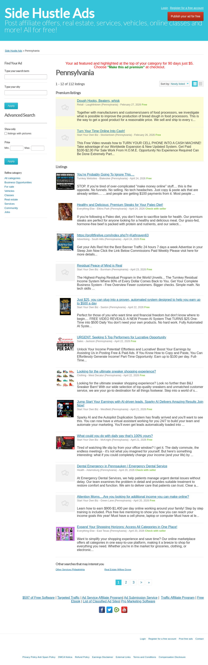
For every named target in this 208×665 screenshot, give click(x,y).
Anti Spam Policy (46, 657)
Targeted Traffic (68, 597)
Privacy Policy (29, 657)
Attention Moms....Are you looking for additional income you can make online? (133, 496)
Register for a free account (187, 8)
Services (9, 203)
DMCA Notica (65, 657)
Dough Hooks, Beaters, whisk (98, 100)
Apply (11, 105)
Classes (9, 195)
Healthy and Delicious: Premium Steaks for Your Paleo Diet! (120, 204)
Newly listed (178, 83)
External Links (123, 657)
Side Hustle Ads (49, 13)
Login (164, 8)
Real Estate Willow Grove (117, 569)
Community (11, 208)
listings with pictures (19, 133)
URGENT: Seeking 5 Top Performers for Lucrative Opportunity (121, 337)
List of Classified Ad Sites (101, 601)
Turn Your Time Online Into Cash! (101, 131)
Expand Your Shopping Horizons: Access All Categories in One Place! (127, 527)
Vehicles (9, 190)
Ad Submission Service (141, 597)
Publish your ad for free (185, 16)
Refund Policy (82, 657)
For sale (9, 186)
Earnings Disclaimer (102, 657)
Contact (199, 638)
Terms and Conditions (144, 657)
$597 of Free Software (39, 597)
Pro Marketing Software (138, 601)
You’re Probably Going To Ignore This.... (105, 174)
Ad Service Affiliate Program (102, 597)
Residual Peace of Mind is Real (99, 265)
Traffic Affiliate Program (177, 597)
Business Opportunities (18, 182)
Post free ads (186, 638)
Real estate (11, 199)
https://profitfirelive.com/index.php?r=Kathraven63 (113, 235)
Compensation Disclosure (172, 657)
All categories (12, 178)
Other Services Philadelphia (70, 569)
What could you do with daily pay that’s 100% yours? (115, 436)
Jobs (7, 212)
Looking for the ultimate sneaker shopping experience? (116, 371)
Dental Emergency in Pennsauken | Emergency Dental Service (122, 466)
